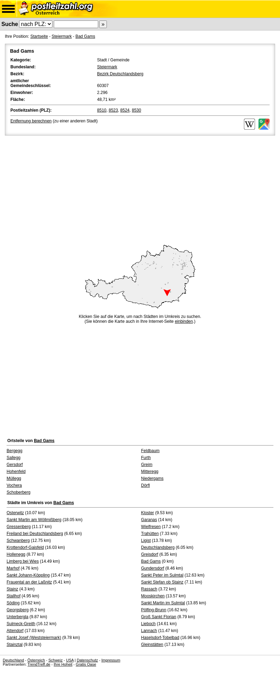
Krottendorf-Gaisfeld (25, 547)
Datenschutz (87, 660)
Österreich (36, 660)
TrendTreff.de (38, 664)
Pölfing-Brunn (154, 609)
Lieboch (148, 623)
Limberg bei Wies (23, 561)
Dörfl (145, 485)
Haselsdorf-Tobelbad (160, 637)
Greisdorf (149, 554)
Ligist (146, 540)
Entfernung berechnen (31, 121)
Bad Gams (85, 36)
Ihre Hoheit (63, 664)
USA (70, 660)
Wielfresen (151, 526)
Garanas (149, 519)
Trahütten (150, 533)
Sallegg (13, 457)
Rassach (149, 589)
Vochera (14, 485)
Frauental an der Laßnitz (29, 582)
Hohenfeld (16, 471)
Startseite (39, 36)
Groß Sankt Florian (158, 616)
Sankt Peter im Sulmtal (162, 575)
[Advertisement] (140, 188)
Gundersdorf (152, 568)
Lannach (149, 630)
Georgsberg (17, 609)
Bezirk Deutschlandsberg (120, 73)
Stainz (12, 589)
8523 (113, 110)
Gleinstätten (152, 644)
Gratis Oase (86, 664)
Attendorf (15, 630)
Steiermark (62, 36)
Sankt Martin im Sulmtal (163, 602)
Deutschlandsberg (158, 547)
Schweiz (55, 660)
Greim (147, 464)
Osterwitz (15, 512)
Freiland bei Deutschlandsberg (35, 533)
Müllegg (14, 478)
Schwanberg (18, 540)
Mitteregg (150, 471)
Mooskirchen (153, 596)
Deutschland (13, 660)
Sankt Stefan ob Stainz (162, 582)
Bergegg (14, 450)
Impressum (110, 660)
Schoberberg (19, 492)
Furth (146, 457)
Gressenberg (19, 526)
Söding (13, 602)
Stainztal (15, 644)
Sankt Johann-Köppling (28, 575)
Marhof (13, 568)
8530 (136, 110)
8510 (102, 110)
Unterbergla (17, 616)
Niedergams (152, 478)
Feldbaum (150, 450)
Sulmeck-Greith (21, 623)
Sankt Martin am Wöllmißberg (34, 519)
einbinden (184, 321)
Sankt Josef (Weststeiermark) (34, 637)
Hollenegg (16, 554)
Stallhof (13, 596)
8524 (125, 110)
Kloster (147, 512)
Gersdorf (15, 464)
